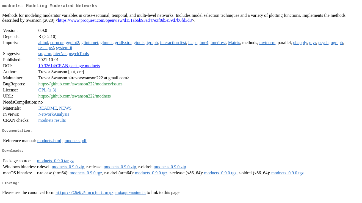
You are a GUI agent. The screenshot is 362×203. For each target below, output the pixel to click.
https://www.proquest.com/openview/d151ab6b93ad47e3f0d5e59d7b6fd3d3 (125, 21)
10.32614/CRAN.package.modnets (69, 66)
